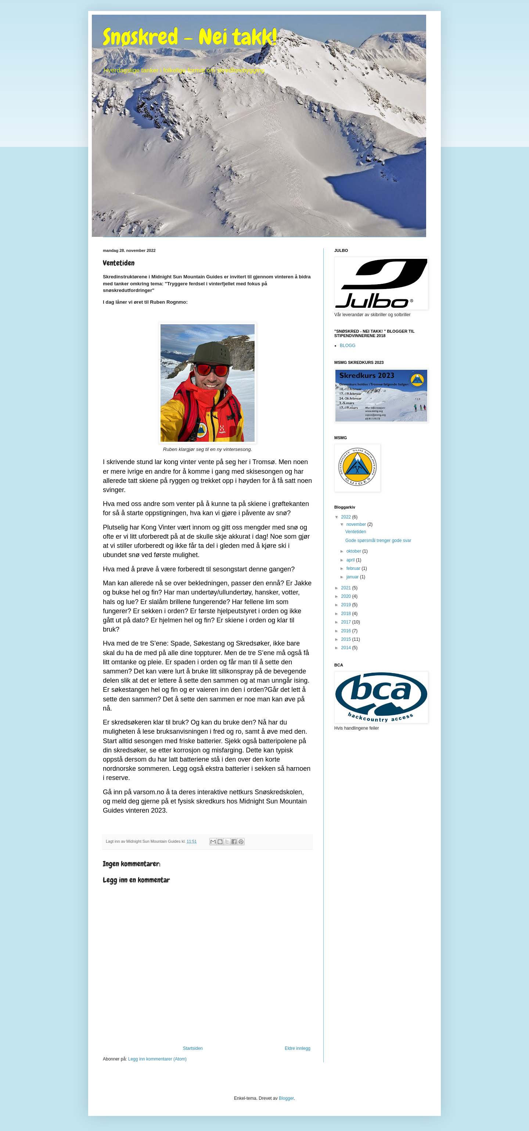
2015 (346, 639)
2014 (346, 647)
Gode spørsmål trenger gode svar (378, 540)
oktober (354, 551)
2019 (346, 604)
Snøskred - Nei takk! (190, 37)
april (351, 560)
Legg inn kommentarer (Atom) (157, 1059)
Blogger (286, 1098)
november (356, 524)
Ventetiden (355, 531)
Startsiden (193, 1048)
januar (353, 576)
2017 (346, 622)
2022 (346, 517)
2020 (346, 596)
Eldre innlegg (297, 1048)
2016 (346, 630)
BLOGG (348, 345)
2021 (346, 587)
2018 (346, 613)
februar (353, 568)
